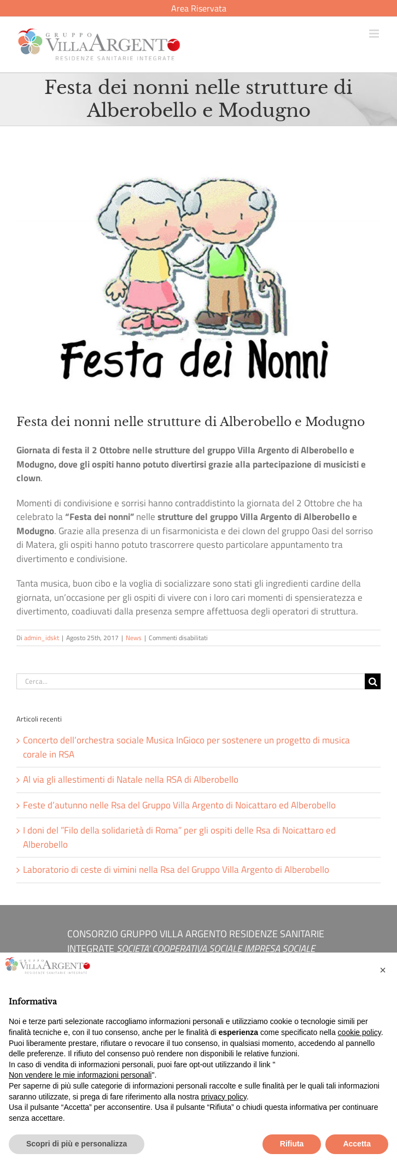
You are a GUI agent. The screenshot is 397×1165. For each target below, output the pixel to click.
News (134, 637)
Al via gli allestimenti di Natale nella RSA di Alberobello (130, 779)
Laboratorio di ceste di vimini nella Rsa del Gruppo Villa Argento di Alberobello (176, 869)
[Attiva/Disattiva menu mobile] (375, 33)
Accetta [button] (357, 1143)
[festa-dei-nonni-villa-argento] (198, 277)
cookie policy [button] (359, 1032)
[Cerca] (373, 681)
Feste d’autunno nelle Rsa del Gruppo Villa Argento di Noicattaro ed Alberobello (179, 805)
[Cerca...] (190, 681)
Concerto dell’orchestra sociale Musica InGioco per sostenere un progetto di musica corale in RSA (186, 747)
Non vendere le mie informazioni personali (80, 1075)
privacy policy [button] (224, 1096)
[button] (383, 970)
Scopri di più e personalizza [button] (76, 1143)
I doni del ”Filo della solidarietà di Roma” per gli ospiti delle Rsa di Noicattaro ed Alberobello (179, 837)
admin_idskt (41, 637)
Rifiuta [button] (292, 1143)
